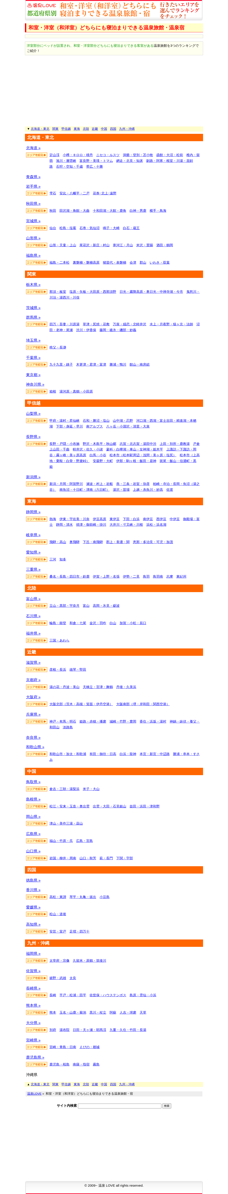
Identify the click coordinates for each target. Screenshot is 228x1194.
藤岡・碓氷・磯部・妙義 (118, 330)
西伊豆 (161, 519)
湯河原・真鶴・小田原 (76, 391)
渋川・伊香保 (86, 330)
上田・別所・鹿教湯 (175, 444)
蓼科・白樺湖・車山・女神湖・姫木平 (134, 449)
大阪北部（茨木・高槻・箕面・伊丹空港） (81, 704)
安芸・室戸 (57, 931)
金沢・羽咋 (98, 623)
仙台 (52, 228)
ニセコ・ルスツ (108, 155)
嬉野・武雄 (57, 978)
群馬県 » (33, 317)
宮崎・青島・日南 (62, 1047)
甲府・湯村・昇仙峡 (64, 420)
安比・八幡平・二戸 (74, 193)
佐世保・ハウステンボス (108, 995)
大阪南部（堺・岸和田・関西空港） (143, 704)
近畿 (95, 128)
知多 (62, 559)
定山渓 (54, 155)
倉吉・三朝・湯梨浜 (64, 789)
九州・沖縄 (127, 128)
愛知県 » (33, 552)
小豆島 (105, 897)
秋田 (52, 210)
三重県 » (33, 569)
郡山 (143, 262)
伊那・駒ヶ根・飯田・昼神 (136, 461)
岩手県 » (33, 186)
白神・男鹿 (138, 210)
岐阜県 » (33, 535)
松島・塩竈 (67, 228)
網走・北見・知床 (129, 161)
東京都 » (33, 375)
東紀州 (181, 576)
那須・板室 (57, 291)
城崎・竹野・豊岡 (123, 721)
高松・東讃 (57, 897)
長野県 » (33, 437)
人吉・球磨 (128, 1012)
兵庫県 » (33, 714)
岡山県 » (33, 817)
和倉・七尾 (77, 623)
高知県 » (33, 924)
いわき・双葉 (160, 262)
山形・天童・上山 (62, 245)
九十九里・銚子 (61, 364)
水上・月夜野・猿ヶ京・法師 (171, 324)
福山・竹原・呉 (61, 841)
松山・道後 (57, 914)
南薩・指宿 (81, 1064)
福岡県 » (33, 954)
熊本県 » (33, 1005)
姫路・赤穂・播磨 (92, 721)
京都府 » (33, 680)
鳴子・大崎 (111, 228)
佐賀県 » (33, 971)
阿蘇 (113, 1012)
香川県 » (33, 890)
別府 (52, 1030)
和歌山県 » (35, 747)
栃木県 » (33, 285)
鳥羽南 (158, 576)
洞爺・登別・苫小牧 (138, 155)
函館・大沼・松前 (169, 155)
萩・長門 (106, 858)
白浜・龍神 (128, 754)
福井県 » (33, 633)
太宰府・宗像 (59, 960)
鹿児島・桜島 (59, 1064)
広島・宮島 (84, 841)
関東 (55, 128)
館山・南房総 (140, 364)
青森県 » (33, 177)
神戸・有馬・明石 (62, 721)
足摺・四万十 (79, 931)
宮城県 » (33, 221)
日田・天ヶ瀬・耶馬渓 (89, 1030)
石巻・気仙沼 (89, 228)
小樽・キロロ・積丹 (78, 155)
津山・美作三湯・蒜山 (66, 823)
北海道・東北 (40, 128)
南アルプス (94, 426)
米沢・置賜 (144, 245)
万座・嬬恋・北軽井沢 (129, 324)
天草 (143, 1012)
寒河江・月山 (123, 245)
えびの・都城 (89, 1047)
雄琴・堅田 (77, 669)
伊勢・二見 (131, 576)
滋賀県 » (33, 662)
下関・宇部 (124, 858)
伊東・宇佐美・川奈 (74, 519)
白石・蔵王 (131, 228)
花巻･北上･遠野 (104, 193)
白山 (113, 623)
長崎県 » (33, 988)
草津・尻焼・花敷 (96, 324)
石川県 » (33, 616)
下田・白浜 (131, 519)
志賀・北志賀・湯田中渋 (138, 444)
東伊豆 (115, 519)
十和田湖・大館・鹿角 (109, 210)
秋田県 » (33, 204)
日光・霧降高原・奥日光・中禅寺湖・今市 (151, 291)
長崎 (52, 995)
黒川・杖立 (98, 1012)
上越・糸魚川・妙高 (148, 489)
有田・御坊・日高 (103, 754)
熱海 (52, 519)
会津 (133, 262)
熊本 (52, 1012)
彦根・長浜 (57, 669)
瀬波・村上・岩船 (99, 484)
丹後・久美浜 (126, 687)
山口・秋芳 (87, 858)
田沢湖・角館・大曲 (74, 210)
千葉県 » (33, 358)
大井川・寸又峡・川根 (126, 524)
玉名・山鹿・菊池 (72, 1012)
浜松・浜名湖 (156, 524)
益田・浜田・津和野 (145, 806)
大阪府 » (33, 697)
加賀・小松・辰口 (133, 623)
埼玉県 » (33, 340)
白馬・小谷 (98, 455)
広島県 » (33, 834)
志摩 (169, 576)
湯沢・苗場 (121, 489)
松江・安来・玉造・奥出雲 (69, 806)
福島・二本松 (59, 262)
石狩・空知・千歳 (69, 166)
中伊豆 (175, 519)
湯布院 (64, 1030)
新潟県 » (33, 477)
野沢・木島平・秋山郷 (99, 444)
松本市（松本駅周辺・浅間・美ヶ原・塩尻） (143, 455)
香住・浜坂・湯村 (153, 721)
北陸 (86, 128)
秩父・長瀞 (57, 347)
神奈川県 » (35, 384)
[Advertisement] (114, 91)
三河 (52, 559)
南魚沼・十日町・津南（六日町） (84, 489)
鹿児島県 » (35, 1057)
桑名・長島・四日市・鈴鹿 (69, 576)
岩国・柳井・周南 (62, 858)
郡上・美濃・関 (118, 542)
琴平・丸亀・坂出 (82, 897)
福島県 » (33, 255)
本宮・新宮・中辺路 (155, 754)
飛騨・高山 (57, 542)
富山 (86, 605)
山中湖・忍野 (123, 420)
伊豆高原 (99, 519)
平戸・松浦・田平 (72, 995)
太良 (72, 978)
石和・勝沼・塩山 (96, 420)
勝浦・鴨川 (118, 364)
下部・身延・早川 (69, 426)
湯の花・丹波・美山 (64, 687)
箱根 (52, 391)
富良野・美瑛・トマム (96, 161)
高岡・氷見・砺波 (106, 605)
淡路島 (68, 727)
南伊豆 (148, 519)
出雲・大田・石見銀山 (109, 806)
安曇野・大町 (103, 461)
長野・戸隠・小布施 (64, 444)
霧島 (96, 1064)
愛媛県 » (33, 907)
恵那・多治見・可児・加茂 (153, 542)
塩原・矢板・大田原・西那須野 (92, 291)
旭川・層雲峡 (66, 161)
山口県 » (33, 851)
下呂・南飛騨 (93, 542)
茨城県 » (33, 308)
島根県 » (33, 799)
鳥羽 (146, 576)
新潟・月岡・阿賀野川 (66, 484)
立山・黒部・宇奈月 (64, 605)
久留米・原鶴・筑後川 (89, 960)
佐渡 (169, 489)
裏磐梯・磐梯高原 (86, 262)
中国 (104, 128)
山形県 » (33, 238)
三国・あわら (59, 640)
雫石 (52, 193)
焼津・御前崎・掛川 (91, 524)
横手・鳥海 (158, 210)
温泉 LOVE (106, 1185)
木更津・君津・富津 (91, 364)
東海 (77, 128)
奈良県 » (33, 738)
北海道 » (33, 148)
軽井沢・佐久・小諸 (88, 449)
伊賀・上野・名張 (106, 576)
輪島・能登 (57, 623)
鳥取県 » (33, 782)
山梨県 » (33, 414)
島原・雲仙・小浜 (143, 995)
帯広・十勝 (94, 166)
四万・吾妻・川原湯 (64, 324)
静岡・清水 (64, 524)
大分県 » (33, 1023)
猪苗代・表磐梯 (114, 262)
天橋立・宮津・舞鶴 (98, 687)
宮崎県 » (33, 1040)
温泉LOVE (34, 1093)
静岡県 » (33, 512)
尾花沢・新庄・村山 (94, 245)
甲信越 (66, 128)
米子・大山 (91, 789)
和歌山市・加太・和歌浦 (67, 754)
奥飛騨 (74, 542)
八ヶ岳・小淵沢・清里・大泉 (128, 426)
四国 (113, 128)
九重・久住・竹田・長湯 (128, 1030)
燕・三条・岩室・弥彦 (133, 484)
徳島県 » (33, 880)
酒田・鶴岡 (164, 245)
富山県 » (33, 599)
